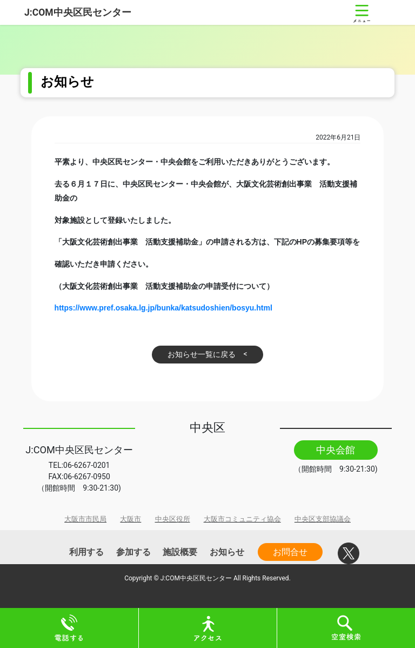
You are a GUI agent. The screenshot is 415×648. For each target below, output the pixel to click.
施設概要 (180, 552)
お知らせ (227, 552)
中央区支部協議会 (322, 519)
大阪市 (130, 519)
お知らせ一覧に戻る (202, 354)
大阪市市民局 (85, 519)
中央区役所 (172, 519)
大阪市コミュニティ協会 (242, 519)
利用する (86, 552)
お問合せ (290, 552)
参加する (133, 552)
